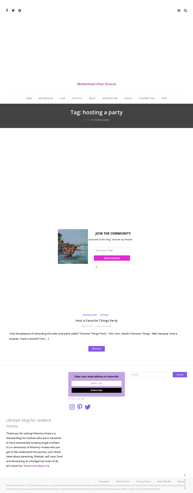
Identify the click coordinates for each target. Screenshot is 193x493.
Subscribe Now (112, 257)
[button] (96, 233)
